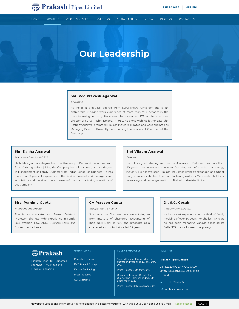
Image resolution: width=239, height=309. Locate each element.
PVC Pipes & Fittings (85, 264)
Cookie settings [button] (183, 303)
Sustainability (127, 19)
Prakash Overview (84, 259)
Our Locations (82, 279)
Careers (166, 19)
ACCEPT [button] (202, 303)
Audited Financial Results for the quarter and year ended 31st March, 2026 (136, 262)
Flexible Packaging (84, 269)
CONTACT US (187, 19)
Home (35, 19)
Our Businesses (77, 19)
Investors (103, 19)
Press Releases (82, 274)
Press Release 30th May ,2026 (133, 270)
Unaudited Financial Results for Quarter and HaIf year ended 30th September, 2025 (135, 278)
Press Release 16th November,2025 (136, 286)
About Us (52, 19)
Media (149, 19)
